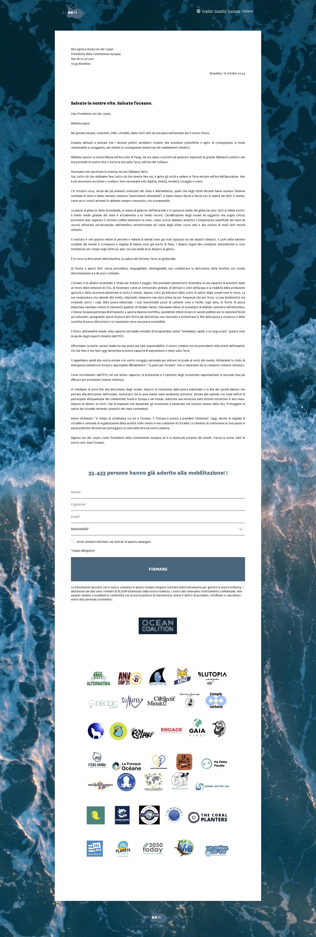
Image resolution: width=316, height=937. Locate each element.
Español (220, 11)
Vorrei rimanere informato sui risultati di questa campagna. (114, 542)
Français (234, 11)
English (207, 11)
